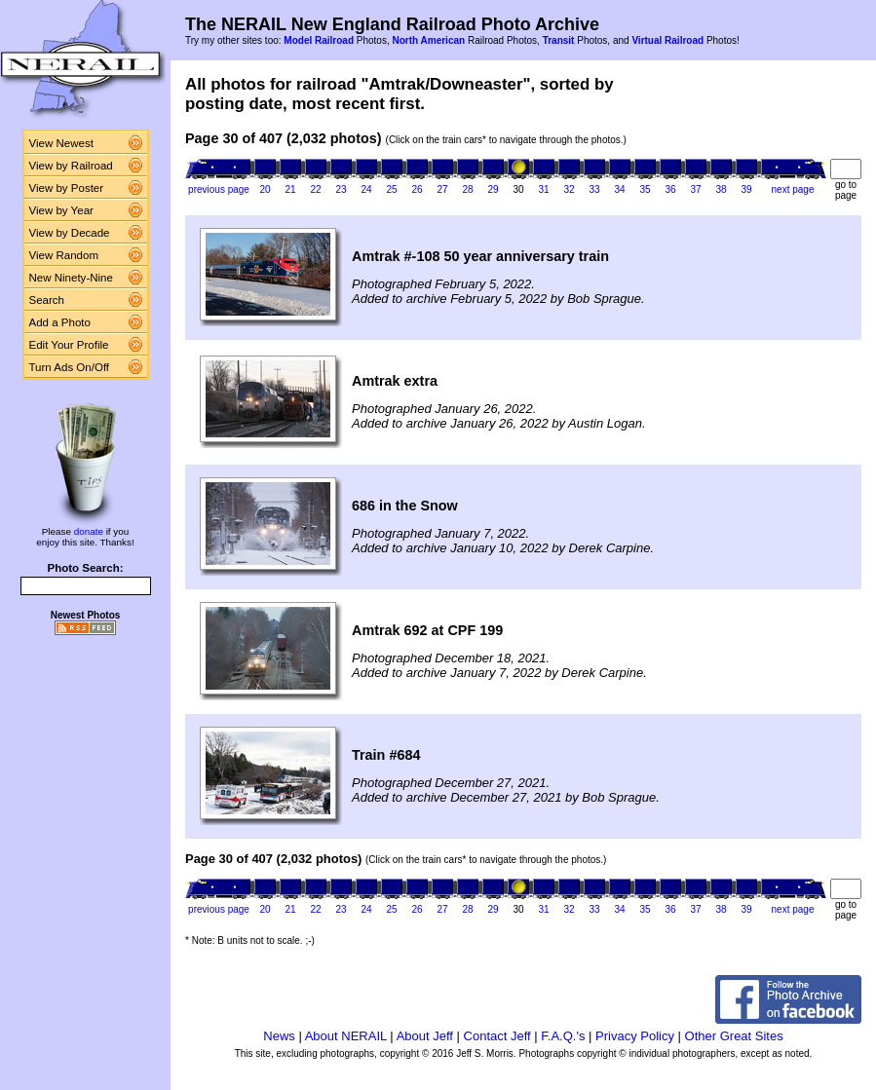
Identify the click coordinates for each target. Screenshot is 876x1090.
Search (47, 300)
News (279, 1036)
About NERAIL (346, 1036)
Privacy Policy (634, 1036)
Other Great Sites (734, 1036)
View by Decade (69, 233)
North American (428, 40)
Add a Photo (60, 322)
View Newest (61, 143)
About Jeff (425, 1036)
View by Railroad (71, 165)
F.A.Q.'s (563, 1036)
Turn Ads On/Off (69, 367)
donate (88, 531)
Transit (559, 40)
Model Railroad (319, 40)
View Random (63, 255)
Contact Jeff (497, 1036)
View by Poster (66, 188)
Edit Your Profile (69, 345)
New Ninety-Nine (71, 277)
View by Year (61, 210)
